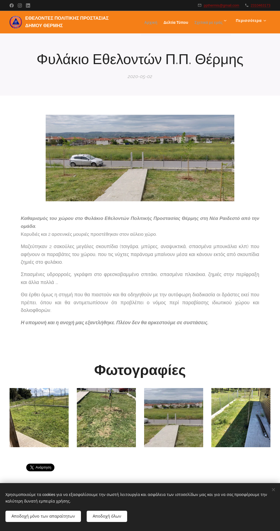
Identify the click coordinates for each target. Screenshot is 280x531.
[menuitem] (182, 22)
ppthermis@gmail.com (221, 5)
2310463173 (260, 5)
